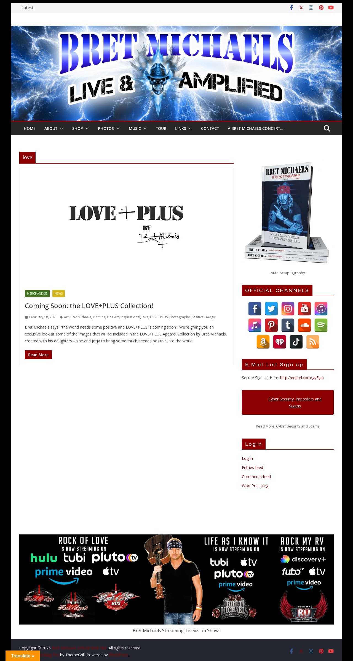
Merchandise (37, 293)
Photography (179, 317)
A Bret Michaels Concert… (255, 128)
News (59, 293)
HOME (30, 128)
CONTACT (210, 128)
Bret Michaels (80, 317)
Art (66, 317)
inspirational (130, 317)
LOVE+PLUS (159, 317)
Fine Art (113, 317)
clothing (99, 317)
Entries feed (252, 467)
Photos (106, 128)
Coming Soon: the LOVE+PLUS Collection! (89, 305)
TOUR (161, 128)
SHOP (77, 128)
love (145, 317)
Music (135, 128)
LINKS (180, 128)
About (50, 128)
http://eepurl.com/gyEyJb (302, 377)
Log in (247, 458)
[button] (60, 128)
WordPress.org (255, 485)
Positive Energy (203, 317)
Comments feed (256, 476)
